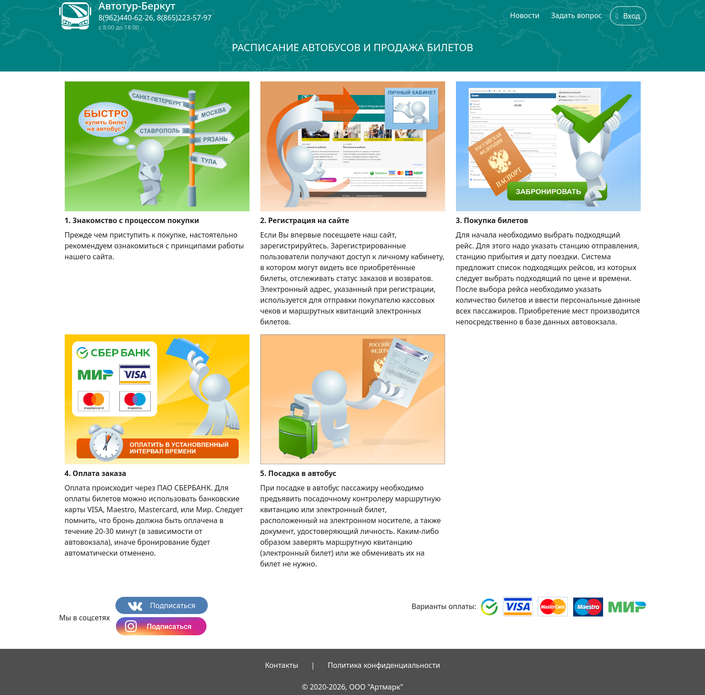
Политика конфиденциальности (384, 665)
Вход (628, 16)
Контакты (281, 665)
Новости (524, 15)
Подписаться (161, 605)
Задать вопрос (576, 15)
